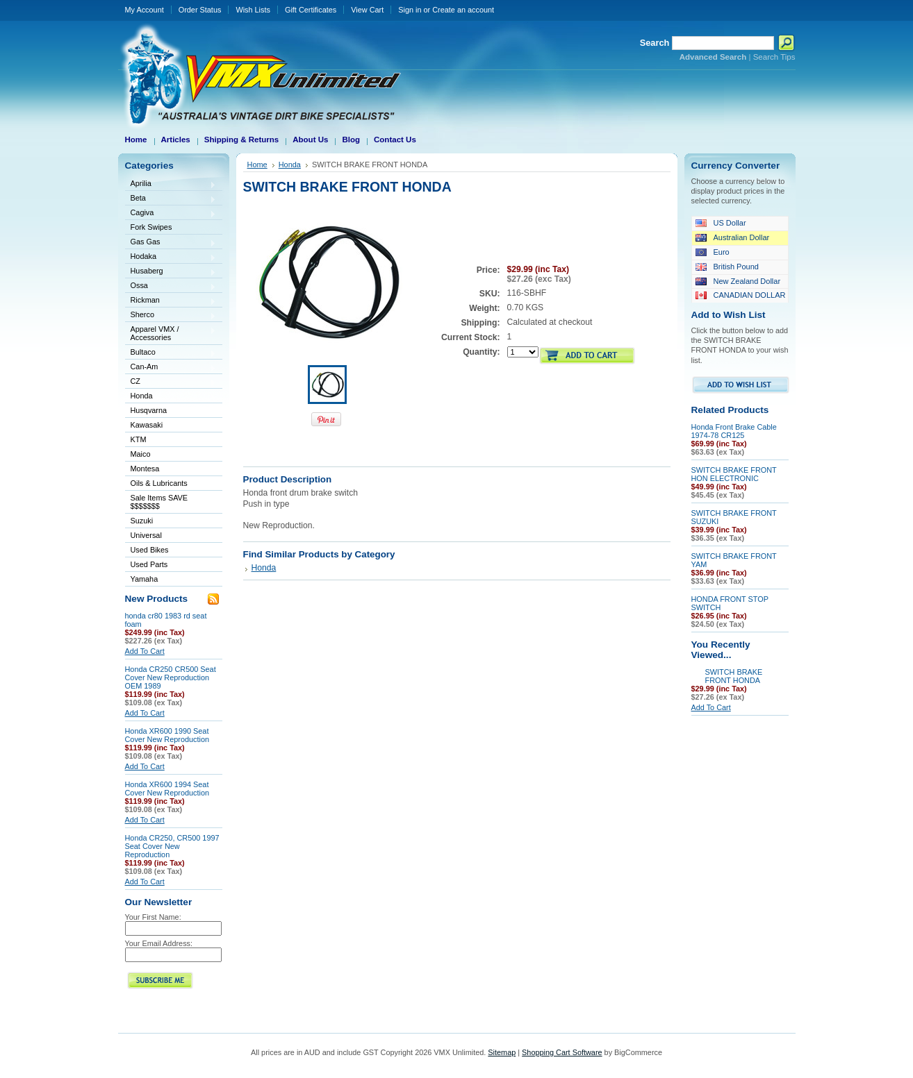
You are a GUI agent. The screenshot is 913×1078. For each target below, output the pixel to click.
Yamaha (171, 580)
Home (257, 164)
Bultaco (171, 353)
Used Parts (149, 564)
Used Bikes (150, 550)
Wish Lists (253, 10)
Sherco (171, 315)
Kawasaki (171, 426)
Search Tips (774, 57)
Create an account (463, 10)
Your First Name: (153, 917)
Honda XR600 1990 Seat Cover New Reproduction (167, 735)
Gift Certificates (310, 10)
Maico (171, 455)
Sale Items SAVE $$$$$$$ (159, 502)
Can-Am (171, 367)
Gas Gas (171, 242)
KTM (171, 440)
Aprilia (171, 184)
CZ (171, 382)
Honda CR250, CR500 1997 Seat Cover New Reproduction (172, 846)
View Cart (367, 10)
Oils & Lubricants (159, 483)
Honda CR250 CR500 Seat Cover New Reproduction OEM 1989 (170, 677)
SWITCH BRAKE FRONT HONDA (734, 676)
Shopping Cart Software (562, 1052)
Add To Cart (145, 651)
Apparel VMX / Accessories (171, 333)
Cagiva (171, 213)
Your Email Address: (159, 943)
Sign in (409, 10)
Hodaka (171, 257)
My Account (144, 10)
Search (655, 42)
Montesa (171, 469)
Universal (171, 536)
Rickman (171, 301)
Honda (171, 396)
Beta (171, 199)
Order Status (200, 10)
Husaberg (171, 272)
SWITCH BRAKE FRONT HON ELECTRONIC (734, 474)
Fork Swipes (151, 227)
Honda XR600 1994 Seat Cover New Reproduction (167, 788)
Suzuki (171, 521)
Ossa (171, 286)
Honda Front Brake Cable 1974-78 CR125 (734, 431)
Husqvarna (171, 411)
